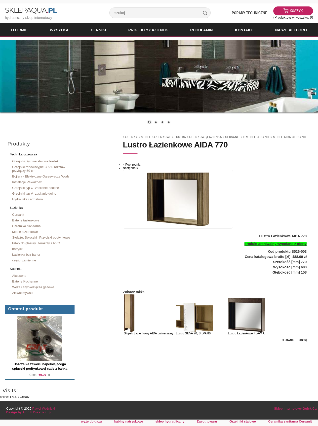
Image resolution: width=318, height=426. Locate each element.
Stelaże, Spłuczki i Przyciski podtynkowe (41, 237)
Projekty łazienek (148, 30)
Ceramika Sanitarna (26, 226)
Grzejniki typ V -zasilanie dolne (34, 193)
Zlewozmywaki (22, 293)
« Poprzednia (131, 164)
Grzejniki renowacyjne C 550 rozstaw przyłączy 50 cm (38, 169)
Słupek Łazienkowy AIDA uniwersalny (148, 333)
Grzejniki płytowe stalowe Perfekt (36, 161)
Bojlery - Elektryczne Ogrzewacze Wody (41, 176)
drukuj (303, 340)
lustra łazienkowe (190, 137)
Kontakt (244, 30)
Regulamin (201, 30)
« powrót (288, 340)
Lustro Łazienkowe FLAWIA (246, 333)
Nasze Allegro (291, 30)
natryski (17, 249)
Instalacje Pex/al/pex (27, 182)
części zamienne (24, 260)
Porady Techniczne (249, 13)
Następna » (130, 168)
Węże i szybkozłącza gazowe (33, 287)
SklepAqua (31, 10)
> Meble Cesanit (256, 137)
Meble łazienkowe (25, 232)
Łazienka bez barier (26, 254)
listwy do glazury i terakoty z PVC (36, 243)
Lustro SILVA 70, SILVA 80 (193, 333)
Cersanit (18, 214)
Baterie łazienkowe (25, 220)
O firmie (19, 30)
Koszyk (296, 11)
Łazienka (16, 208)
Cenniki (98, 30)
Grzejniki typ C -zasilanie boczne (35, 188)
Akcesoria (19, 276)
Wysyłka (59, 30)
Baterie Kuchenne (25, 281)
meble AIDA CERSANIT (290, 137)
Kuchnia (16, 269)
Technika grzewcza (23, 154)
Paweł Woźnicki (43, 408)
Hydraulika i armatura (27, 199)
